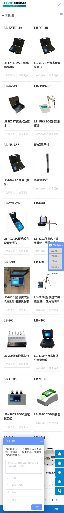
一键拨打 (56, 509)
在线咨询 (10, 74)
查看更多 (24, 74)
